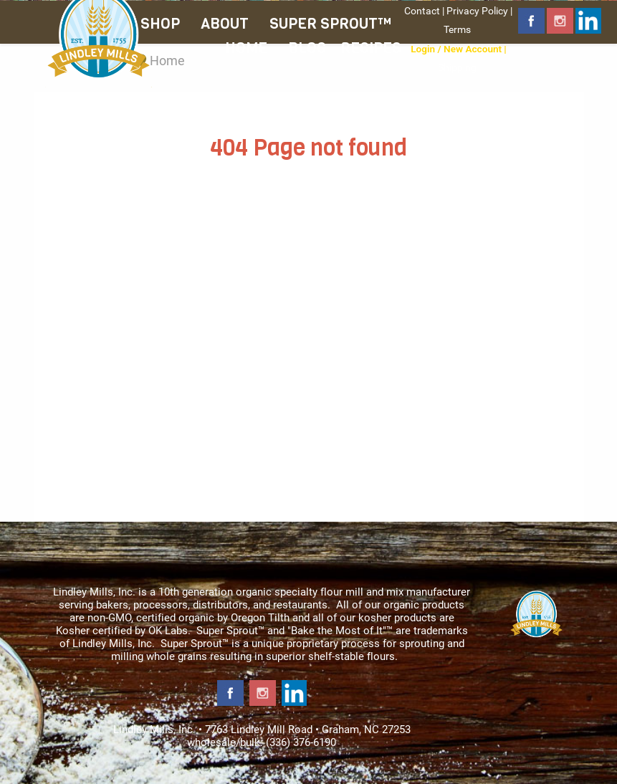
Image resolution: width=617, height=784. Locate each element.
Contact (422, 10)
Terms (457, 29)
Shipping (457, 67)
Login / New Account (456, 48)
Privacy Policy (477, 10)
